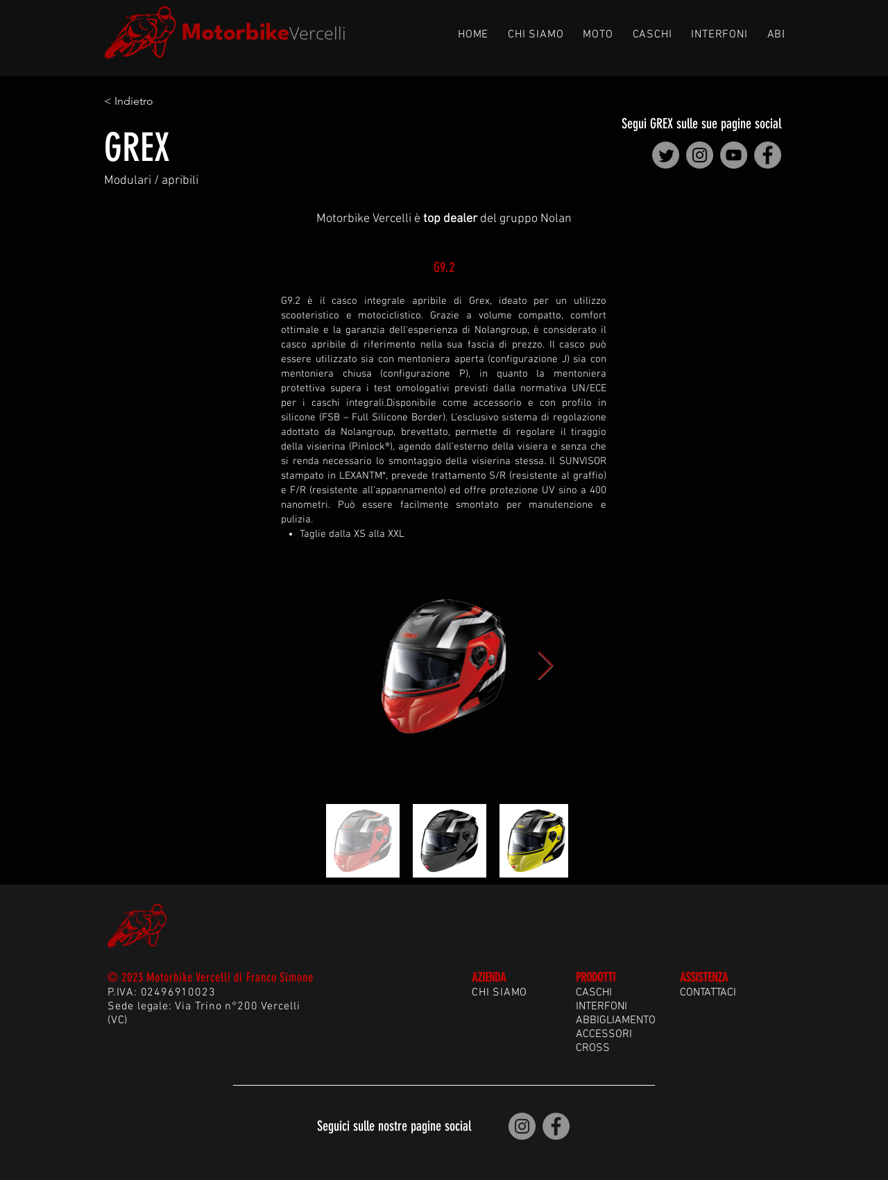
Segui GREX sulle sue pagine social (701, 123)
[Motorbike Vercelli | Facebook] (556, 1126)
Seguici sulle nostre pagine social (394, 1126)
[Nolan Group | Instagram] (699, 155)
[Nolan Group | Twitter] (665, 155)
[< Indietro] (150, 101)
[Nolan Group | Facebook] (767, 155)
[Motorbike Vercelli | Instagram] (522, 1126)
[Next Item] (545, 666)
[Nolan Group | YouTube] (733, 155)
